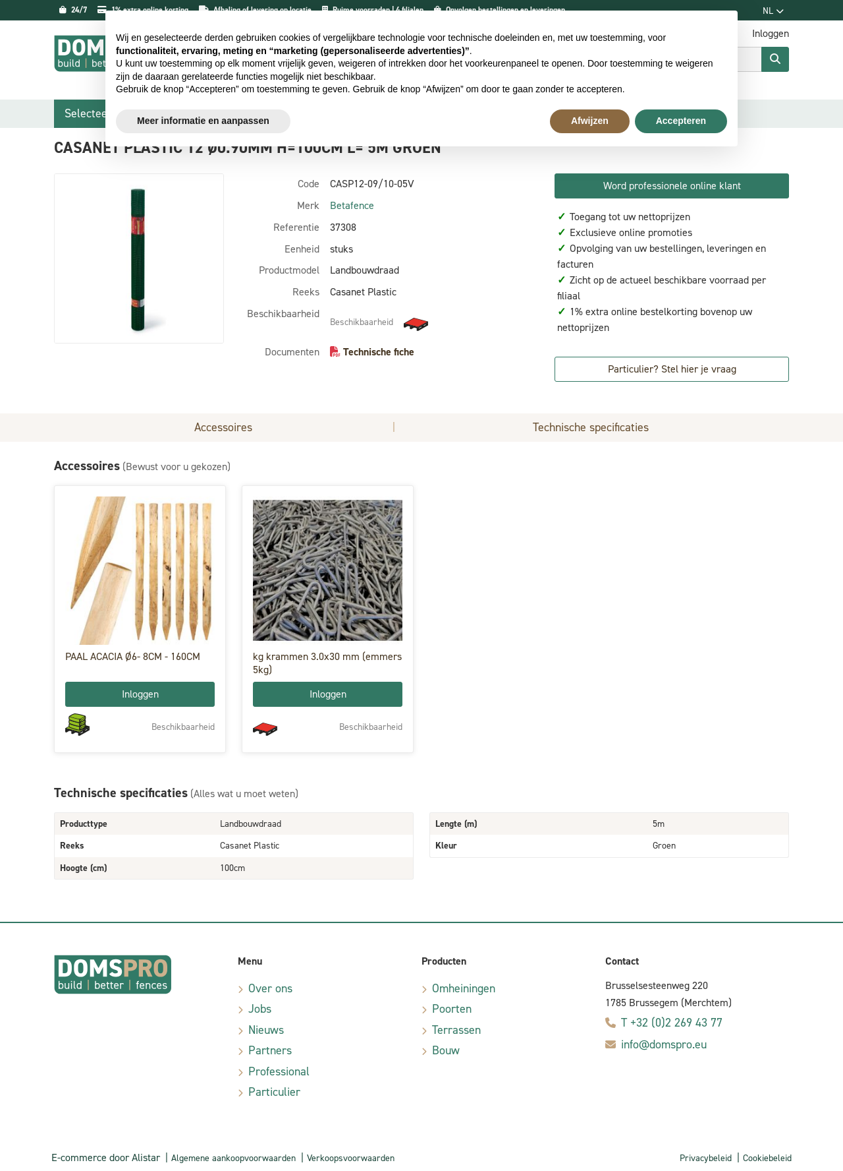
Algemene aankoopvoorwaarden (233, 1158)
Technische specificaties (591, 427)
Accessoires (223, 427)
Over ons (270, 988)
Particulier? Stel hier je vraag (672, 369)
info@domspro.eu (664, 1044)
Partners (270, 1050)
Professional (279, 1071)
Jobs (259, 1009)
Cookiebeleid (767, 1158)
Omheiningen (463, 988)
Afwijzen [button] (590, 120)
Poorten (452, 1009)
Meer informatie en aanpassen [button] (203, 120)
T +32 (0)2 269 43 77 (671, 1023)
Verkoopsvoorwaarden (350, 1158)
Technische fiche (378, 352)
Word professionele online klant (672, 186)
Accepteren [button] (681, 120)
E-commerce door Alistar (105, 1157)
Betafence (352, 205)
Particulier (274, 1092)
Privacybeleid (706, 1158)
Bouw (446, 1050)
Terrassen (456, 1030)
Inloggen (140, 694)
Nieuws (266, 1030)
